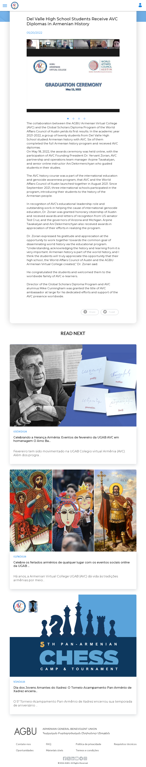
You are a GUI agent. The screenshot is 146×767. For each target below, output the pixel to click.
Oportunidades (25, 750)
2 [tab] (74, 120)
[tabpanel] (73, 75)
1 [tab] (69, 120)
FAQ (48, 744)
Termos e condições (87, 750)
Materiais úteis (54, 750)
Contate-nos (23, 744)
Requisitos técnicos (125, 744)
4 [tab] (85, 120)
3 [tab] (80, 120)
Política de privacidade (88, 744)
